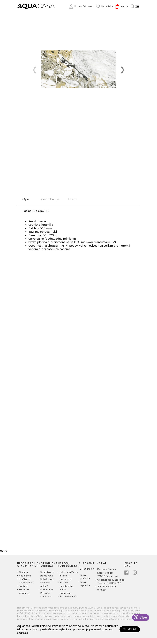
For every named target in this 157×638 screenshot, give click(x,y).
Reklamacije (47, 589)
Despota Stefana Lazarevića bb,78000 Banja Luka (107, 573)
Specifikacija (49, 199)
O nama (23, 572)
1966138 (101, 590)
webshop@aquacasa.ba (110, 579)
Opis (25, 199)
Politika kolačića (68, 596)
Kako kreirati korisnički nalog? (47, 582)
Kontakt (23, 586)
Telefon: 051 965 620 (109, 583)
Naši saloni (25, 575)
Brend (73, 199)
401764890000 (106, 586)
